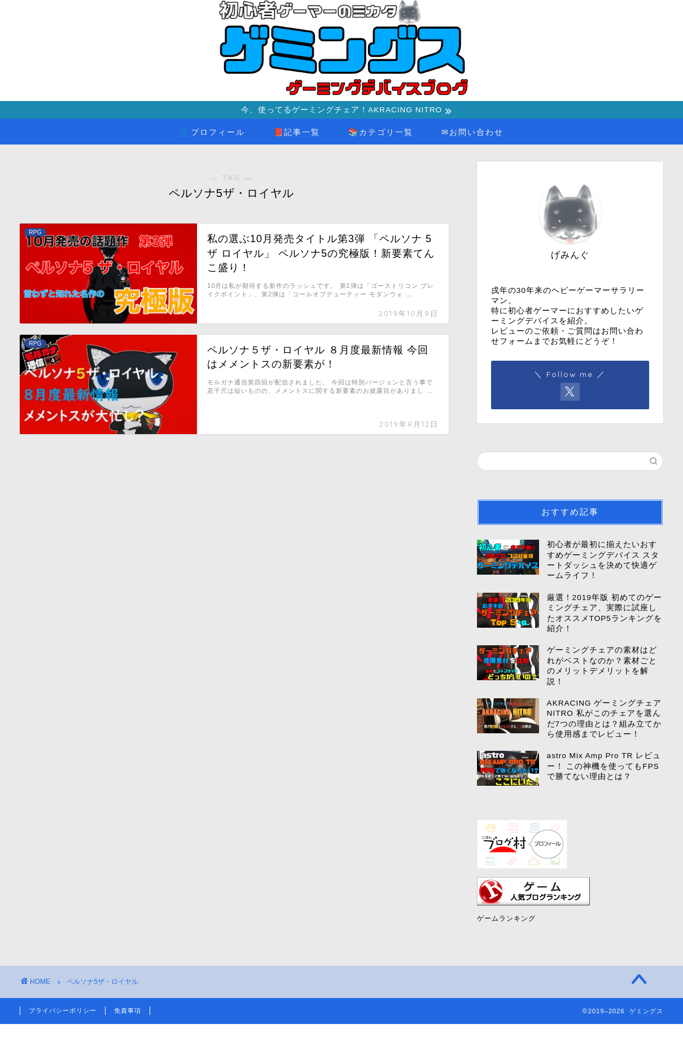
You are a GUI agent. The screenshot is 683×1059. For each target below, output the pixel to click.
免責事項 (127, 1011)
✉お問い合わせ (472, 133)
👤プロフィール (212, 133)
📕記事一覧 (296, 133)
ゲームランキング (506, 920)
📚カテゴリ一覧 (380, 133)
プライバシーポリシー (63, 1011)
